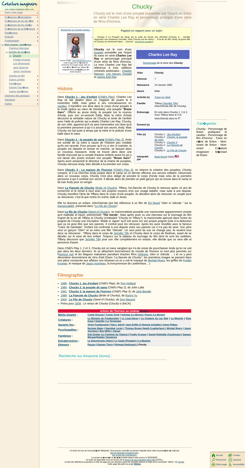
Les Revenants (21, 63)
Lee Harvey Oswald (118, 73)
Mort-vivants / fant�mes (17, 44)
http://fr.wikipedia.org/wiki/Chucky (124, 453)
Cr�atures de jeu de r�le (19, 21)
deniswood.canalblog (143, 42)
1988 (64, 283)
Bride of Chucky (106, 187)
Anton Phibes (170, 324)
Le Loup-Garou (130, 318)
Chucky (17, 55)
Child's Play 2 (114, 139)
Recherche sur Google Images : (76, 30)
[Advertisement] (75, 12)
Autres (8, 103)
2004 (64, 299)
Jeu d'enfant (173, 134)
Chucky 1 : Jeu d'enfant (81, 96)
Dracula (9, 36)
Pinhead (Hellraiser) (126, 344)
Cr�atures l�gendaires (18, 17)
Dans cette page (14, 12)
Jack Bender (143, 291)
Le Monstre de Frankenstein (103, 318)
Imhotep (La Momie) (132, 314)
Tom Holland (128, 283)
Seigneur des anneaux (17, 95)
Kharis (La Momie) (155, 314)
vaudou (62, 106)
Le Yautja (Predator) (126, 341)
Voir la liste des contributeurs (124, 455)
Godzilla (99, 321)
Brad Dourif (160, 156)
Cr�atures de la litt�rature (20, 28)
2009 (78, 303)
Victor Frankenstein (98, 324)
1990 (64, 287)
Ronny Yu (131, 295)
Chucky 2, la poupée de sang (88, 287)
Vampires (10, 99)
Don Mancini (127, 299)
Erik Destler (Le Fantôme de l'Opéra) (108, 334)
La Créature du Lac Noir (154, 318)
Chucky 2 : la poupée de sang (84, 139)
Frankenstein (12, 40)
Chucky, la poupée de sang (170, 138)
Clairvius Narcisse (19, 48)
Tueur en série (162, 97)
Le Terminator (113, 321)
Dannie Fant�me (19, 87)
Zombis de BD (17, 75)
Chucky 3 (172, 142)
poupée (98, 52)
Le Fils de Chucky (177, 150)
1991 (64, 291)
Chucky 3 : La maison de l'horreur (88, 169)
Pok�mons (11, 32)
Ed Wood (154, 203)
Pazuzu (92, 344)
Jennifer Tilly (170, 103)
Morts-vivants (67, 314)
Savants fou (66, 324)
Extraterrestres (68, 340)
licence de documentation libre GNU (140, 460)
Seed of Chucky (99, 211)
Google (181, 462)
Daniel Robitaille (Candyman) (165, 334)
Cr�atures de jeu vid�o (18, 25)
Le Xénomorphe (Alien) (101, 341)
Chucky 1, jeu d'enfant (83, 283)
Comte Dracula (96, 314)
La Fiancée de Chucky (168, 146)
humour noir (66, 254)
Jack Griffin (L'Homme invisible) (143, 324)
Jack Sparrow (20, 67)
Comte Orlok (112, 314)
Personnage (149, 62)
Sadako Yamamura (106, 337)
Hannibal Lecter (114, 328)
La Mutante (144, 341)
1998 (64, 295)
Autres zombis (17, 79)
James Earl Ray (107, 77)
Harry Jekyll (117, 324)
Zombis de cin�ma (19, 52)
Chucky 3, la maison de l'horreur (90, 291)
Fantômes (64, 335)
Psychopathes (67, 329)
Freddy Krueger (138, 334)
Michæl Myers (156, 260)
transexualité (65, 206)
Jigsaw (116, 331)
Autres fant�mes (18, 91)
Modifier (144, 311)
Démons (63, 344)
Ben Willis (105, 331)
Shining (143, 254)
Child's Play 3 (123, 169)
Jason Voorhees (96, 263)
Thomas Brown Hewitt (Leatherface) (145, 328)
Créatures (64, 319)
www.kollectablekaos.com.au (81, 60)
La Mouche (177, 318)
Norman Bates (95, 328)
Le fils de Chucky (76, 211)
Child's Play (106, 96)
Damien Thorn (105, 344)
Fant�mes (15, 83)
